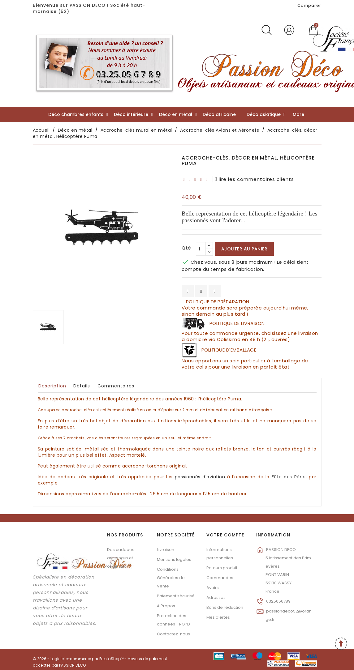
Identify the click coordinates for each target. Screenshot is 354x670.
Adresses (216, 597)
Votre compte (225, 535)
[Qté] (201, 249)
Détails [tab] (81, 386)
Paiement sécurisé (176, 596)
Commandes (219, 578)
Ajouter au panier (244, 249)
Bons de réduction (224, 607)
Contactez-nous (173, 634)
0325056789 (278, 601)
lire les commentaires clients (254, 179)
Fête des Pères (289, 477)
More (298, 114)
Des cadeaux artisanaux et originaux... (120, 558)
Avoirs (212, 588)
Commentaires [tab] (115, 386)
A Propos (166, 606)
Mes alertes (218, 617)
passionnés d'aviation (200, 477)
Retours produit (221, 568)
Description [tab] (52, 386)
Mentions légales (174, 559)
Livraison (165, 550)
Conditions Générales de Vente (171, 577)
